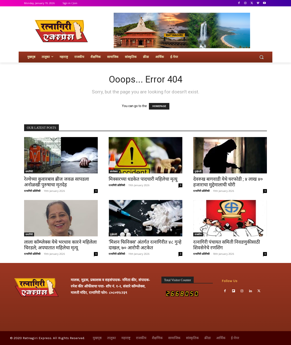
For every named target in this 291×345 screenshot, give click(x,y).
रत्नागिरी (29, 171)
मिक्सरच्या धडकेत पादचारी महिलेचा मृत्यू (143, 179)
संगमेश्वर (114, 171)
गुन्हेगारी (198, 171)
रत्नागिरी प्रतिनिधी (32, 190)
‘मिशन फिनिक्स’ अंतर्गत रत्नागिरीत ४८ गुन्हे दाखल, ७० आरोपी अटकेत (145, 244)
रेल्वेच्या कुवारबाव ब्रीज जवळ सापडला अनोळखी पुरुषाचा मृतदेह (56, 182)
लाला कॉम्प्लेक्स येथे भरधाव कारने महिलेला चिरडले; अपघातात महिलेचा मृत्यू (60, 244)
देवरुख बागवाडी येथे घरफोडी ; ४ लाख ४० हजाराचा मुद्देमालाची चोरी (228, 182)
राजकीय (198, 234)
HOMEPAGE (159, 106)
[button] (261, 57)
